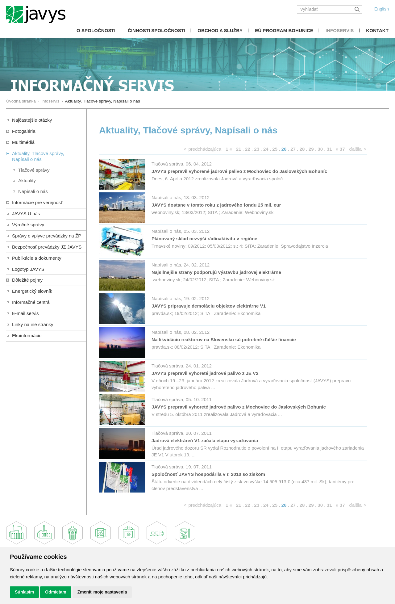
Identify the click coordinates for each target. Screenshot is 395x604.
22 (247, 149)
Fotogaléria (23, 131)
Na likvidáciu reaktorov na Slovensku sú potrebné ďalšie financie (224, 339)
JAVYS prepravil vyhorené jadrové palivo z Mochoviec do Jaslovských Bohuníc (239, 171)
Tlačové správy (34, 170)
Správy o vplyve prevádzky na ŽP (46, 235)
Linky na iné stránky (32, 324)
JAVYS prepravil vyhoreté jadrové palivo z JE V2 (205, 373)
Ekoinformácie (27, 335)
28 (302, 149)
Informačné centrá (31, 302)
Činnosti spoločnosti (156, 30)
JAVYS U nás (26, 213)
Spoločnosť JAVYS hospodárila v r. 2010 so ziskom (208, 474)
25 (274, 149)
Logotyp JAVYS (28, 269)
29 (311, 149)
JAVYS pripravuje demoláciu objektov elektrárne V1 (209, 305)
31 (329, 149)
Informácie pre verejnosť (37, 202)
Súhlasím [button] (24, 591)
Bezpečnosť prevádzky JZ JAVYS (46, 247)
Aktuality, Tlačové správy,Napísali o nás (38, 156)
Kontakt (377, 30)
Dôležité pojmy (27, 280)
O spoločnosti (96, 30)
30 (320, 149)
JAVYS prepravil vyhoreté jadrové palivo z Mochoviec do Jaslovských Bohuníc (239, 406)
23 (257, 149)
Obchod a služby (220, 30)
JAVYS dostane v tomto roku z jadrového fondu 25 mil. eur (216, 205)
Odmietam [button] (55, 591)
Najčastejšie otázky (32, 120)
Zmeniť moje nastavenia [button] (102, 591)
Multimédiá (23, 142)
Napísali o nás (33, 191)
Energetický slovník (32, 291)
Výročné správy (28, 224)
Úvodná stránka (21, 101)
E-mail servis (25, 313)
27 (293, 149)
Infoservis (340, 30)
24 (265, 149)
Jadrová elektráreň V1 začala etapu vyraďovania (205, 440)
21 (238, 149)
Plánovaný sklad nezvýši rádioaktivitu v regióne (204, 238)
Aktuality (27, 180)
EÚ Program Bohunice (284, 30)
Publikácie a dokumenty (36, 258)
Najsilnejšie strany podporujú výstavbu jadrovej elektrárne (216, 272)
